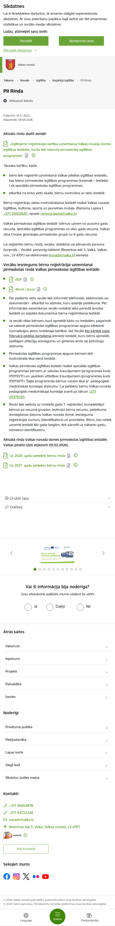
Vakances (12, 646)
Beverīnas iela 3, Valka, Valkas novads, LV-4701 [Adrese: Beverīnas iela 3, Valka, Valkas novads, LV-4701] (44, 827)
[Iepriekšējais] (12, 553)
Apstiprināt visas (81, 41)
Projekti (11, 671)
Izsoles (10, 696)
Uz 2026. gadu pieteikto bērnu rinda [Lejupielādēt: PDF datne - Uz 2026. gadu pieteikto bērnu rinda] (37, 456)
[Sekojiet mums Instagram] (16, 876)
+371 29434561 (15, 213)
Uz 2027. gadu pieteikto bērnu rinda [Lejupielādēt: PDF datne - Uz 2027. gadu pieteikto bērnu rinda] (37, 465)
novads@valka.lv (62, 255)
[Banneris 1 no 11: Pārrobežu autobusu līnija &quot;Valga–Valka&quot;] (57, 553)
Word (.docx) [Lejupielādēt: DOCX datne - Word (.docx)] (25, 289)
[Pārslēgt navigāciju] (57, 916)
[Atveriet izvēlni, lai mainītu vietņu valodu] (26, 918)
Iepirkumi (12, 659)
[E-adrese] (12, 835)
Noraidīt (26, 41)
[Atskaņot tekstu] (21, 100)
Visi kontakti (26, 849)
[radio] (31, 606)
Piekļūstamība (15, 739)
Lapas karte (14, 752)
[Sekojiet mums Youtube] (45, 876)
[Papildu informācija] (33, 155)
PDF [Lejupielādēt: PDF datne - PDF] (18, 279)
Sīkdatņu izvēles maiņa (22, 777)
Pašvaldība (13, 684)
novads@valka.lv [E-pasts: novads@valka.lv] (21, 819)
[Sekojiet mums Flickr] (35, 876)
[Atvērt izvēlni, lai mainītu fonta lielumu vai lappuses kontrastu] (89, 918)
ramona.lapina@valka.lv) (58, 213)
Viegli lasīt (12, 765)
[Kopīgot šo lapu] (57, 507)
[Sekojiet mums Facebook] (6, 876)
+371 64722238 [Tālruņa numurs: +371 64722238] (21, 812)
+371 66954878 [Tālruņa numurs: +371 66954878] (21, 805)
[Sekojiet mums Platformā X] (26, 876)
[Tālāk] (103, 553)
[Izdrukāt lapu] (57, 498)
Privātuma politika (18, 727)
